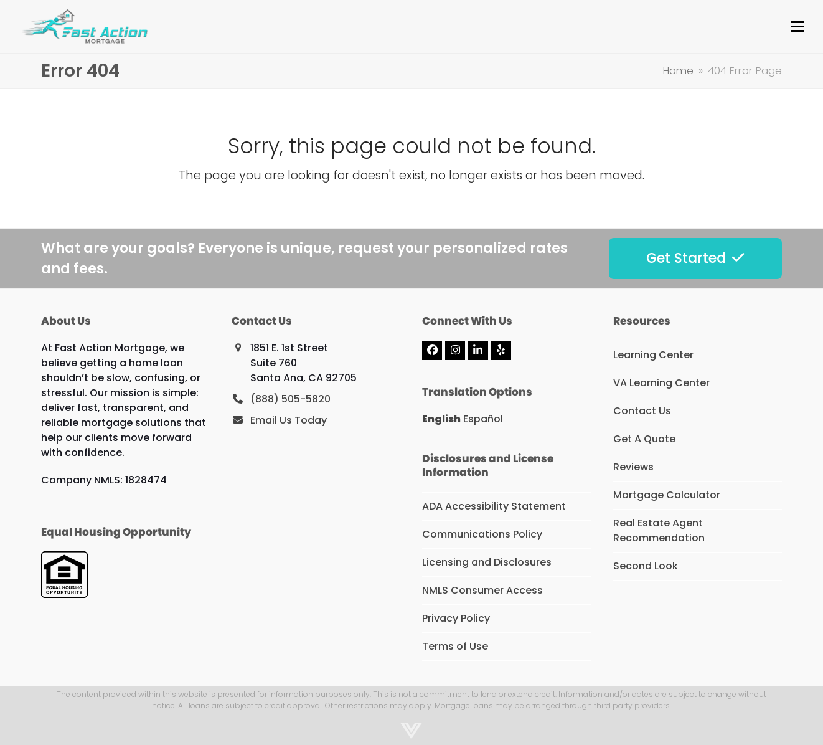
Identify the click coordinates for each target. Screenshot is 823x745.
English (441, 419)
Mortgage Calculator (666, 495)
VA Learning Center (661, 383)
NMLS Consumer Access (482, 590)
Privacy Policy (456, 618)
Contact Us (642, 411)
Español (483, 419)
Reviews (633, 467)
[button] (797, 26)
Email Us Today (288, 420)
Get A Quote (644, 439)
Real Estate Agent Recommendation (659, 530)
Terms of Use (455, 646)
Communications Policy (482, 534)
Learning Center (653, 355)
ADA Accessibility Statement (494, 506)
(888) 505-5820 (290, 399)
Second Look (645, 566)
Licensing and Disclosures (487, 562)
